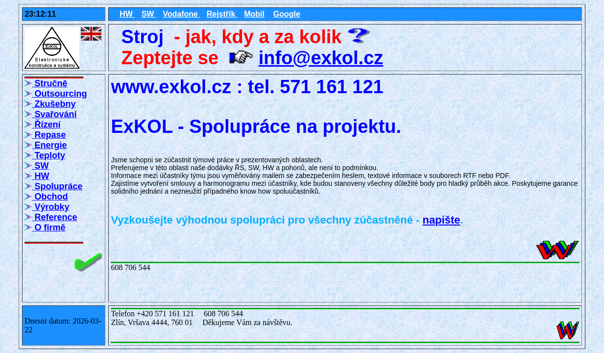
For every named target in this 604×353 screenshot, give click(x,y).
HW (127, 14)
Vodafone (181, 14)
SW (149, 14)
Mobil (254, 14)
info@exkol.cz (321, 58)
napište (441, 220)
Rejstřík (222, 14)
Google (286, 14)
